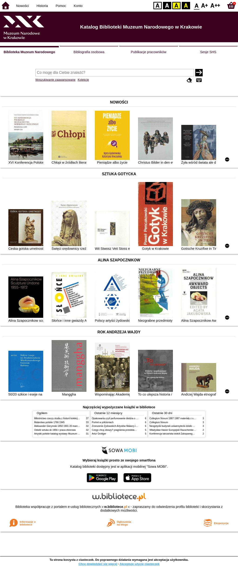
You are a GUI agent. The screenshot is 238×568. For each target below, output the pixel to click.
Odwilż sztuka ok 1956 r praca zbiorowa (55, 430)
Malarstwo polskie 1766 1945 (49, 422)
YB (176, 5)
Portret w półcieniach (103, 422)
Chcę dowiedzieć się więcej (98, 564)
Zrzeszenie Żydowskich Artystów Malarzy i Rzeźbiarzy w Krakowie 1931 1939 (132, 426)
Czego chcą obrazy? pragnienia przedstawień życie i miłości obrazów (128, 430)
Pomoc (61, 6)
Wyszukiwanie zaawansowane (55, 79)
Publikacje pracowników (148, 52)
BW (167, 5)
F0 (196, 5)
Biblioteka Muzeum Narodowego (29, 52)
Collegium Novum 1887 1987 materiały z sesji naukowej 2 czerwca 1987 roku (189, 418)
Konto (78, 6)
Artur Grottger (99, 433)
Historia (42, 6)
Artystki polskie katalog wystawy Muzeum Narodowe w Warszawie (68, 433)
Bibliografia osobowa (88, 52)
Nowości (22, 6)
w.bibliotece (115, 507)
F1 (204, 5)
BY (185, 5)
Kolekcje (83, 79)
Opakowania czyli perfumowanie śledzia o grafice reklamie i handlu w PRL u (131, 418)
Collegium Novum (158, 422)
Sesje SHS (208, 52)
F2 (215, 5)
